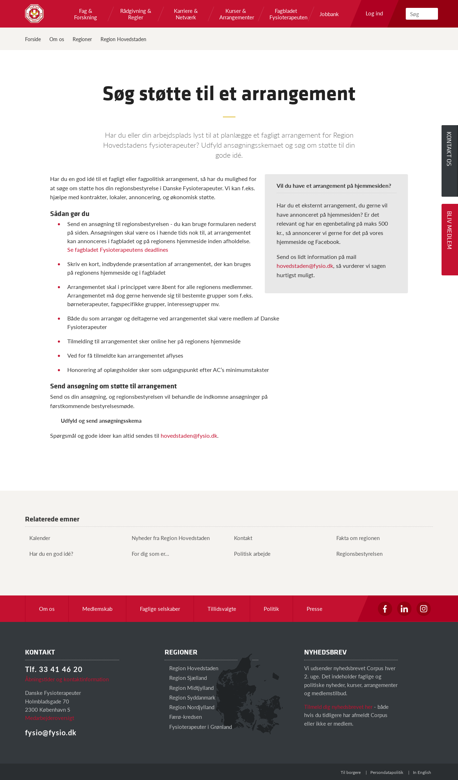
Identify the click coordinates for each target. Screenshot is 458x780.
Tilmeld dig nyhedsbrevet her (338, 706)
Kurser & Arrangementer (235, 14)
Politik (271, 608)
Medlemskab (97, 608)
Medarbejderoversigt (49, 717)
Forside (33, 39)
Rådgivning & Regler (135, 14)
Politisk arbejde (250, 553)
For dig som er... (148, 553)
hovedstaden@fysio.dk (305, 265)
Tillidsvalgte (222, 608)
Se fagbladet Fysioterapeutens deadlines (117, 249)
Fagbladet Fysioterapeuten (285, 14)
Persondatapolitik (386, 772)
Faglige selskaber (160, 608)
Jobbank (329, 14)
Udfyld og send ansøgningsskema (101, 420)
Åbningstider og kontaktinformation (67, 679)
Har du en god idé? (49, 553)
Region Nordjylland (189, 707)
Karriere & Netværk (186, 14)
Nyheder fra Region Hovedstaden (168, 537)
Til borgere (351, 772)
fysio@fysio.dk (51, 732)
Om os (56, 39)
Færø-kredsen (183, 716)
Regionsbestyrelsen (357, 553)
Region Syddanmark (190, 697)
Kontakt (241, 537)
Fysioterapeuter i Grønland (198, 726)
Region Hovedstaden (123, 39)
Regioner (82, 39)
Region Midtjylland (189, 687)
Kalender (37, 537)
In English (422, 772)
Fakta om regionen (356, 537)
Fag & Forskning (85, 14)
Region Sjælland (186, 677)
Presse (314, 608)
